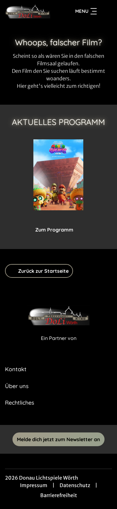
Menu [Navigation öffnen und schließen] (86, 11)
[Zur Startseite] (27, 11)
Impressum (33, 485)
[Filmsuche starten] (106, 11)
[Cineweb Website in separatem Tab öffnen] (58, 344)
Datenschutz (75, 485)
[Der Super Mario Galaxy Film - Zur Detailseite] (58, 174)
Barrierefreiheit (58, 495)
